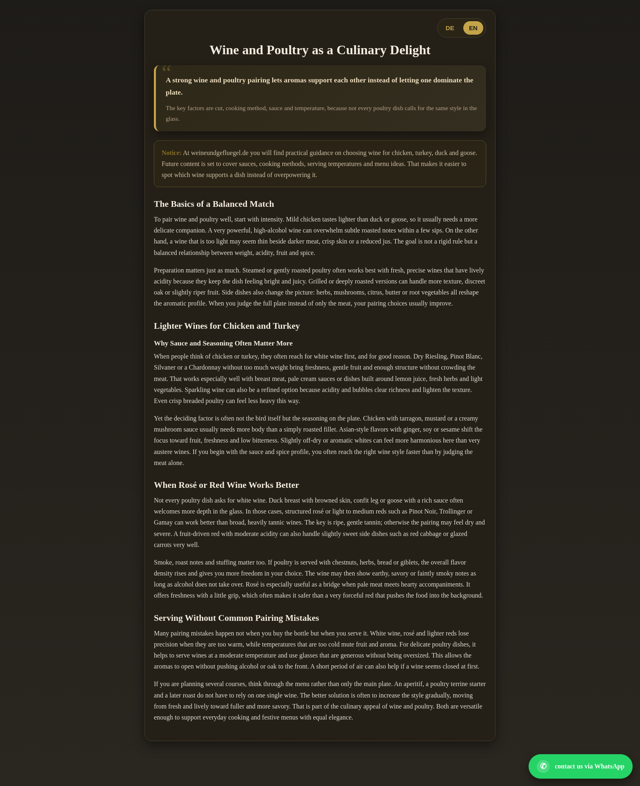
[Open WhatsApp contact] (581, 766)
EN (473, 27)
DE (450, 27)
